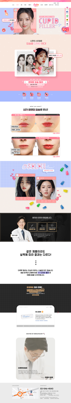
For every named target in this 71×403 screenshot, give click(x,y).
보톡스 (25, 4)
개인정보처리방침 (46, 398)
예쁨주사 (30, 4)
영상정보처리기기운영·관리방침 (54, 398)
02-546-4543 (46, 388)
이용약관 (41, 398)
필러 (21, 4)
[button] (28, 299)
